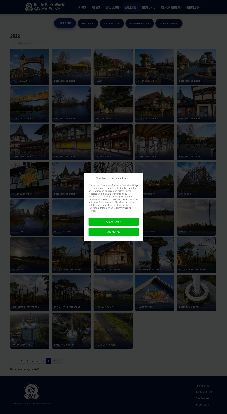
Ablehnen (113, 232)
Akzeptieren (113, 222)
